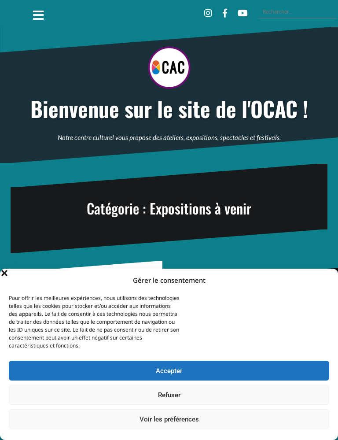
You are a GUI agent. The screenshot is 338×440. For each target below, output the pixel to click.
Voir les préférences (169, 419)
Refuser (169, 395)
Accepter (169, 371)
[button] (324, 280)
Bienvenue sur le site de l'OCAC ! (169, 109)
